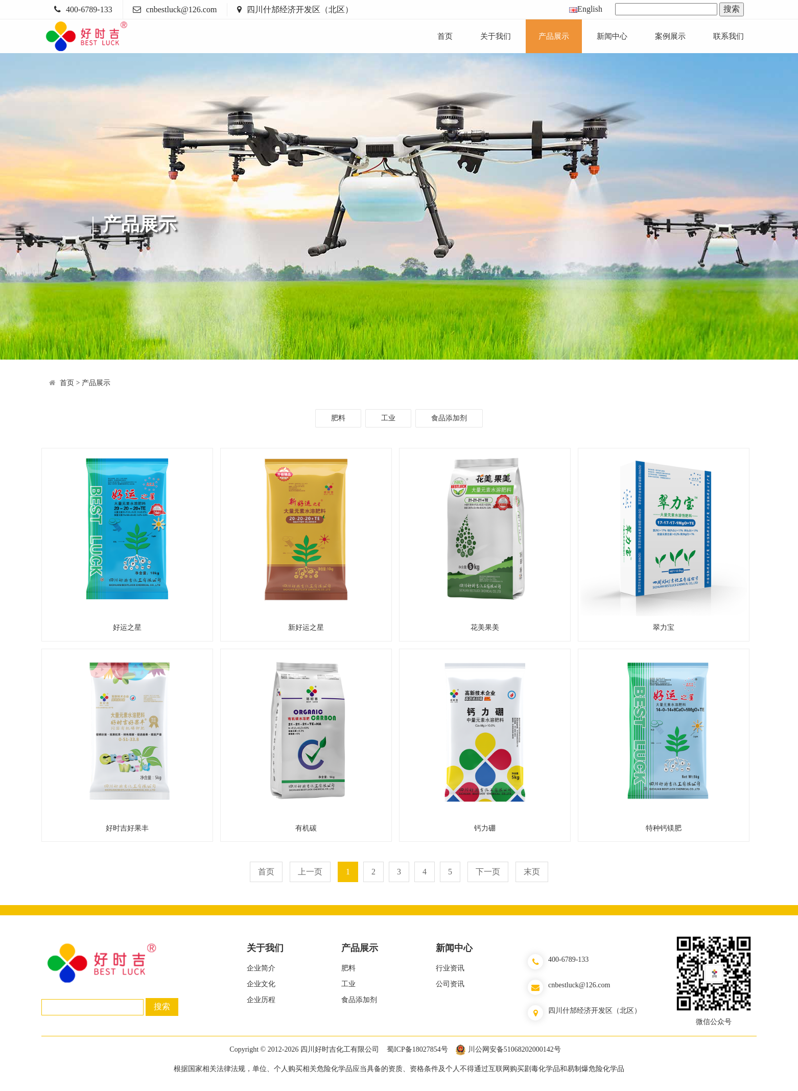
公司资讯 (450, 984)
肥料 (338, 418)
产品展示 (553, 36)
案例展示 (670, 36)
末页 (532, 871)
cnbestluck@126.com (181, 9)
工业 (388, 418)
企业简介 (261, 968)
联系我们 (728, 36)
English (585, 9)
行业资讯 (450, 968)
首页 (445, 36)
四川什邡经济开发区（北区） (300, 9)
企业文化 (261, 984)
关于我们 (495, 36)
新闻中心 (612, 36)
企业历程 (261, 1000)
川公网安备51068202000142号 (514, 1049)
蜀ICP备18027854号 (417, 1049)
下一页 (488, 871)
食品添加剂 (449, 418)
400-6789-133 (89, 9)
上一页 (310, 871)
